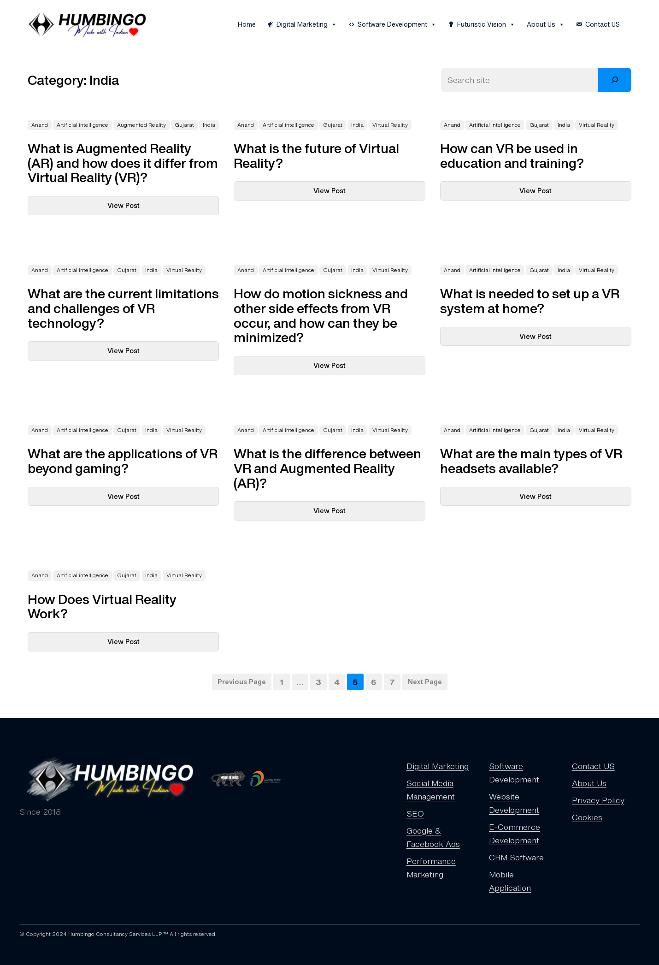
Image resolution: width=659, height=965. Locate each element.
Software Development (397, 24)
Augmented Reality (141, 125)
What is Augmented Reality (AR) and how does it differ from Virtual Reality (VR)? (123, 163)
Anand (39, 125)
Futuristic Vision (486, 24)
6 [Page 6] (374, 682)
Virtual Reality (390, 125)
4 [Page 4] (337, 682)
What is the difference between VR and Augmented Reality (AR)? (327, 468)
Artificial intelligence (82, 125)
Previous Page (242, 682)
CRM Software (516, 857)
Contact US (602, 24)
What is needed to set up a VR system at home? (529, 300)
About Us (546, 24)
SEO (415, 813)
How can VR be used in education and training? (512, 155)
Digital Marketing (307, 24)
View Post (142, 203)
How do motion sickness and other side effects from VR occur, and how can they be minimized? (321, 315)
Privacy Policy (598, 800)
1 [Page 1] (281, 682)
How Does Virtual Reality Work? (102, 606)
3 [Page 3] (318, 682)
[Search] (614, 80)
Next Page (425, 682)
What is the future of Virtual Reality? (316, 155)
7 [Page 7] (392, 682)
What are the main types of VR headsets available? (531, 460)
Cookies (587, 817)
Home (247, 24)
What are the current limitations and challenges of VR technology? (123, 308)
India (209, 125)
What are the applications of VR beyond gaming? (123, 460)
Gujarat (184, 125)
